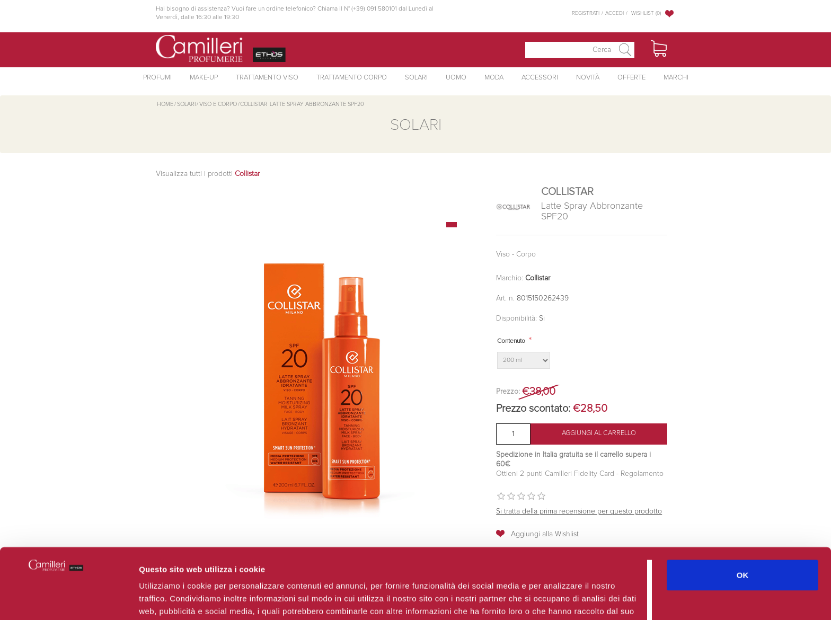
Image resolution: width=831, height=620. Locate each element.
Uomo (456, 77)
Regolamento (641, 473)
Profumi (157, 77)
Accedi (614, 13)
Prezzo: (508, 391)
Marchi (676, 77)
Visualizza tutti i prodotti (208, 174)
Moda (493, 77)
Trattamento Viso (267, 77)
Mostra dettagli (562, 599)
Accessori (539, 77)
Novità (587, 77)
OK (743, 515)
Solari (416, 77)
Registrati (585, 13)
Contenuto (511, 341)
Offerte (631, 77)
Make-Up (204, 77)
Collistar (537, 278)
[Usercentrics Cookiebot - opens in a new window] (68, 599)
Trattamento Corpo (351, 77)
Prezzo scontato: (533, 408)
